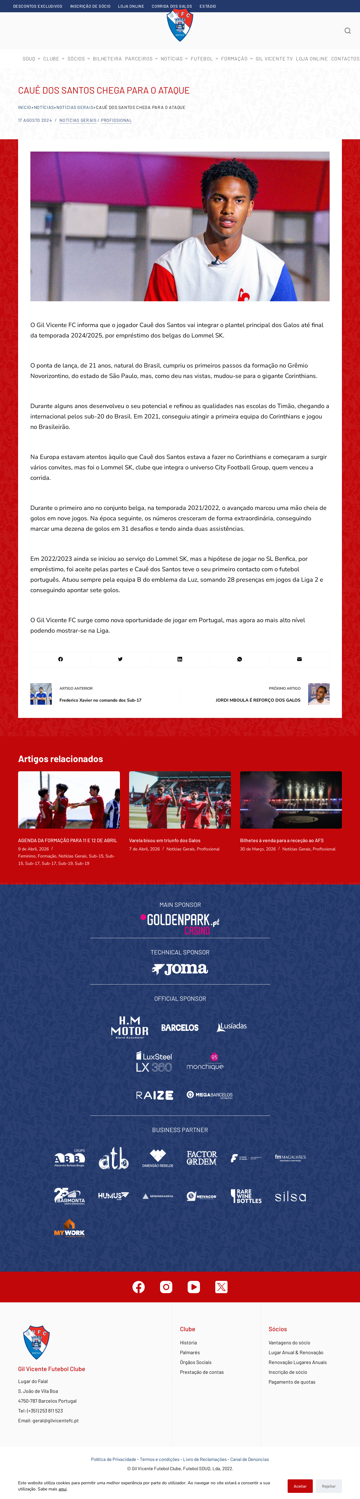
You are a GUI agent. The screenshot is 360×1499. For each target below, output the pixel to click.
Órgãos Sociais (196, 1362)
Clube (54, 58)
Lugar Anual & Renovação (296, 1352)
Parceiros (142, 58)
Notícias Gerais (75, 107)
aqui (63, 1489)
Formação (47, 856)
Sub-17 (32, 863)
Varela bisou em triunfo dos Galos (165, 840)
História (188, 1342)
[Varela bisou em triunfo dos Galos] (180, 800)
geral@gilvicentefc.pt (56, 1420)
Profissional (116, 120)
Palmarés (190, 1352)
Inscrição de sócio (90, 6)
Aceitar (300, 1486)
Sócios (79, 58)
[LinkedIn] (180, 659)
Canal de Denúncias (249, 1459)
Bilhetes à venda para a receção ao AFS (282, 840)
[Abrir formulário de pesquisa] (348, 31)
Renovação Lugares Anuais (298, 1362)
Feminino (27, 856)
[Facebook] (61, 659)
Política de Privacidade (113, 1459)
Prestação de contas (202, 1372)
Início (24, 107)
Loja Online (131, 6)
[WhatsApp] (240, 659)
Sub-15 (96, 856)
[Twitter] (120, 659)
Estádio (208, 6)
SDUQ (32, 58)
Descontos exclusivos (38, 6)
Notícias (175, 58)
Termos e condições (159, 1459)
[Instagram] (166, 1287)
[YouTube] (194, 1287)
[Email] (300, 659)
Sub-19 (65, 863)
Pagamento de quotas (292, 1382)
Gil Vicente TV (274, 58)
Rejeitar (329, 1486)
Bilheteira (107, 58)
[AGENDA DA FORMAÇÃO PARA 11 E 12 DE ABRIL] (69, 800)
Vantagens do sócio (289, 1342)
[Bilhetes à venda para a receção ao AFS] (291, 800)
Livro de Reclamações (205, 1459)
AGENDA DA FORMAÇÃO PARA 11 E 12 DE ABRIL (67, 840)
